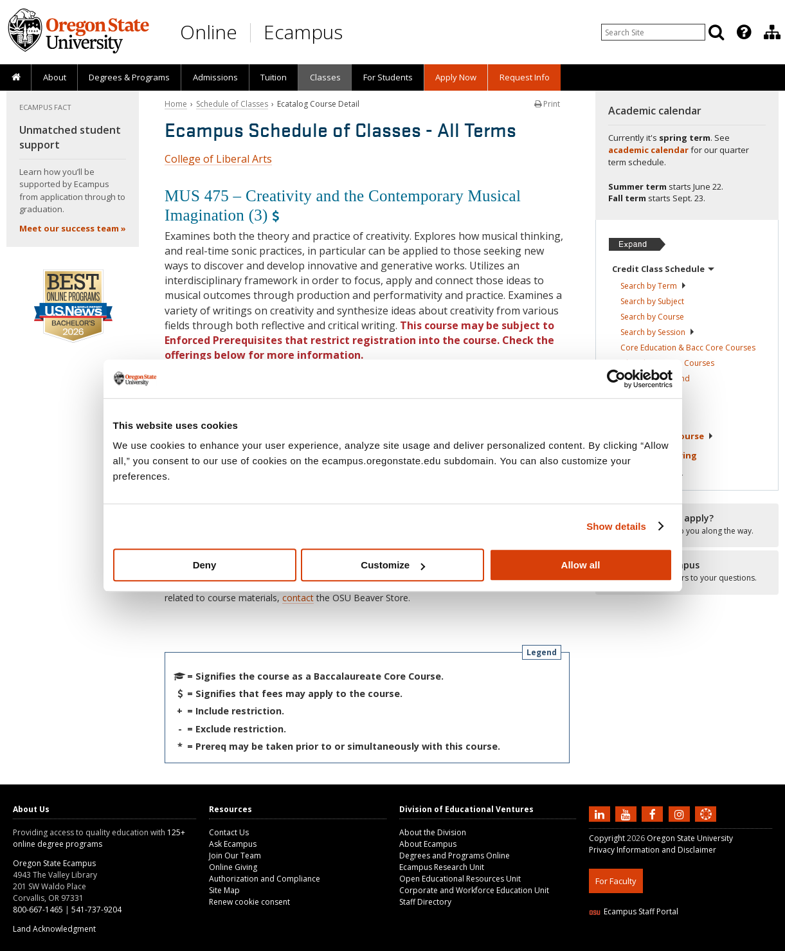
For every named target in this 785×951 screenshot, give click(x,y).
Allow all (580, 564)
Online (208, 32)
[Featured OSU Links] (743, 32)
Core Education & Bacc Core (687, 347)
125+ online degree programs (99, 838)
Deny (205, 564)
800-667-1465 (38, 909)
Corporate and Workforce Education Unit (474, 890)
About (54, 77)
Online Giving (233, 867)
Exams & (654, 455)
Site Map (224, 890)
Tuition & (648, 475)
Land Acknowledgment (54, 928)
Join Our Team (235, 855)
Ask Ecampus (233, 843)
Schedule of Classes (232, 103)
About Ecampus (427, 843)
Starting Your (663, 436)
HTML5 (660, 942)
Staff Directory (425, 901)
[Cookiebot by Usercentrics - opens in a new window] (616, 378)
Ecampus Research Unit (441, 867)
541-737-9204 (96, 909)
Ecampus (303, 32)
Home (176, 103)
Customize (393, 564)
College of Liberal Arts (218, 159)
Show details (616, 526)
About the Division (432, 832)
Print (547, 103)
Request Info (525, 77)
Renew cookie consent (249, 901)
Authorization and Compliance (264, 878)
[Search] (716, 32)
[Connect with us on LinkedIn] (601, 813)
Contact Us (229, 832)
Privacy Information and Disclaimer (652, 849)
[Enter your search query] (653, 32)
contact (298, 598)
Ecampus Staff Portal (633, 911)
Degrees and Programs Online (454, 855)
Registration (644, 397)
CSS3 (690, 942)
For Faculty (615, 881)
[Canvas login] (706, 824)
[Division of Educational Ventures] (772, 32)
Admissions (215, 77)
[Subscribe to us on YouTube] (627, 813)
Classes (325, 77)
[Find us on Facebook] (654, 813)
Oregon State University (690, 838)
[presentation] (742, 32)
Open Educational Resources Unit (460, 878)
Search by (653, 285)
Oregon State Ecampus (54, 863)
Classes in (655, 378)
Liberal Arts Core (667, 363)
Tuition (273, 77)
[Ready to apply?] (687, 524)
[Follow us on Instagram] (681, 813)
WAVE (717, 942)
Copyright (607, 838)
